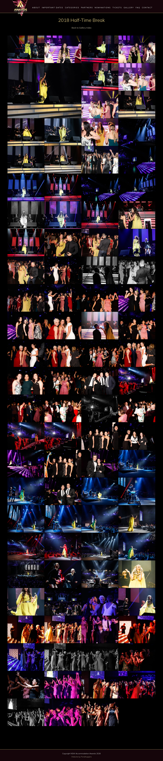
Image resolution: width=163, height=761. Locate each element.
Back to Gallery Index (81, 27)
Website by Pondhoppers (81, 757)
